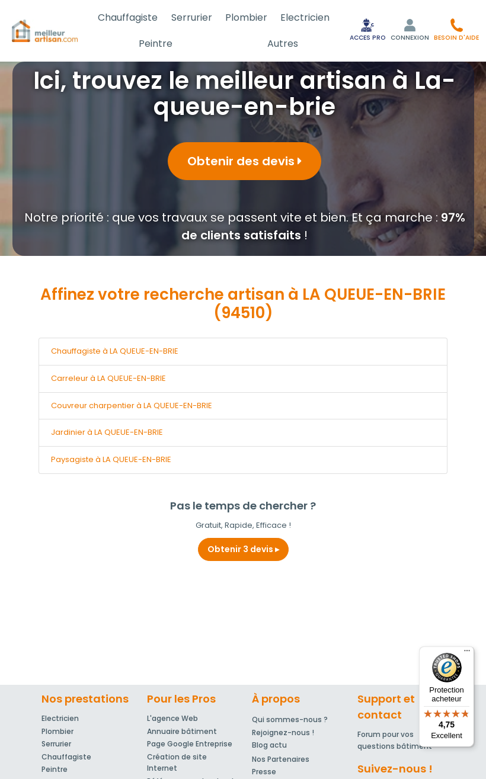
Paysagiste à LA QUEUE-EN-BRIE (111, 459)
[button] (456, 29)
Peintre (155, 43)
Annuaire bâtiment (182, 731)
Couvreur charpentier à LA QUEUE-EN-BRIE (131, 405)
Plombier (246, 17)
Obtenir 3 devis (243, 549)
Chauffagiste (128, 17)
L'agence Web (172, 718)
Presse (264, 772)
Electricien (305, 17)
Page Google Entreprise (189, 744)
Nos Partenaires (280, 759)
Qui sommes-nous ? (290, 719)
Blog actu (269, 745)
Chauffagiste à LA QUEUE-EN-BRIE (114, 351)
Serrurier (191, 17)
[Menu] (467, 653)
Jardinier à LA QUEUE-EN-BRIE (107, 432)
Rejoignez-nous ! (283, 732)
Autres (282, 43)
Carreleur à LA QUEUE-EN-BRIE (108, 378)
